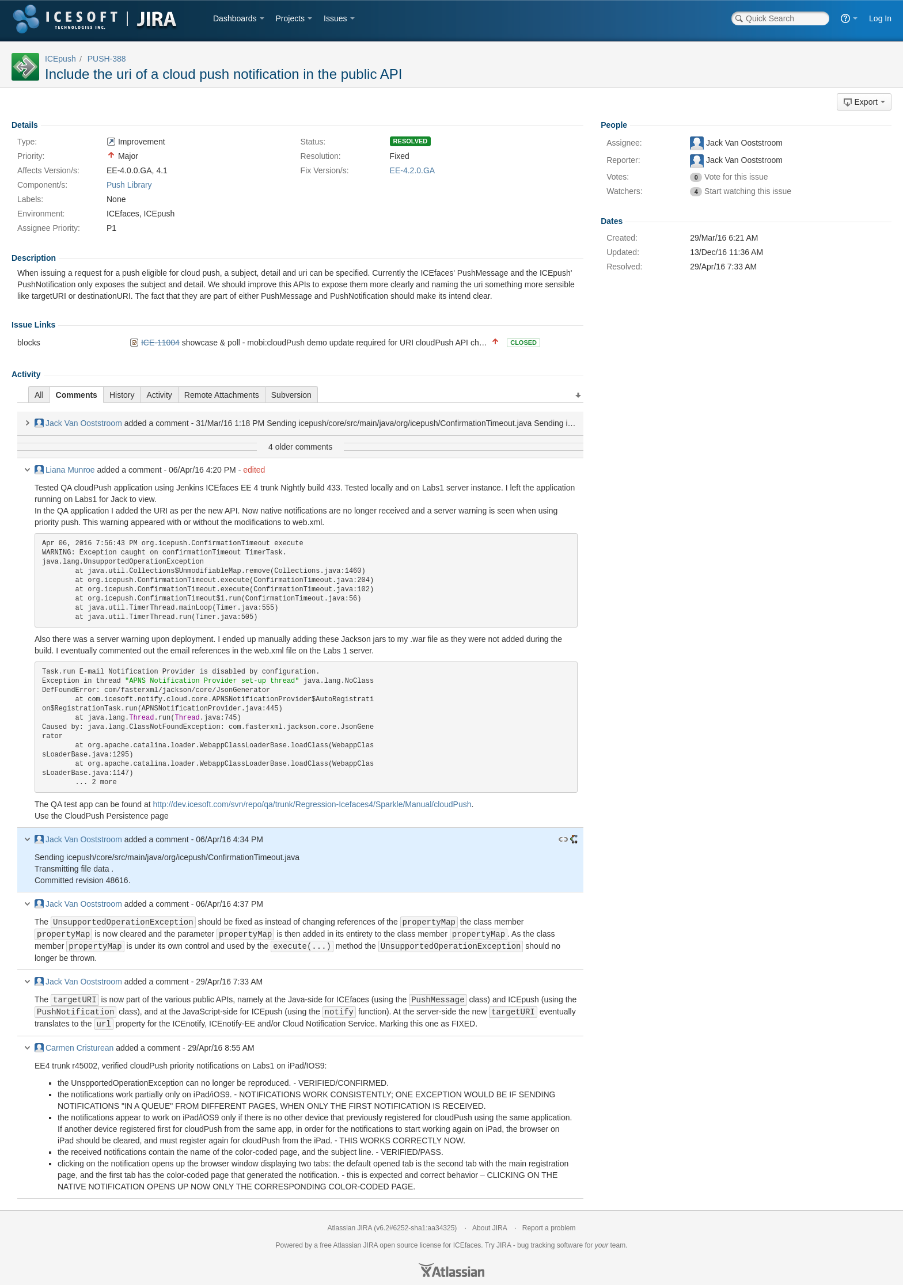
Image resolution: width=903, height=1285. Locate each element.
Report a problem (549, 1225)
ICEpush (60, 58)
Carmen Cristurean (74, 1044)
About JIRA (489, 1225)
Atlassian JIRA (350, 1225)
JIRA (370, 1242)
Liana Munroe (65, 469)
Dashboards (235, 18)
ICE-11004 (160, 342)
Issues (335, 18)
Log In (880, 18)
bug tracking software (550, 1242)
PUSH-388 (107, 58)
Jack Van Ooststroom (78, 423)
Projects (290, 18)
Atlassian (451, 1266)
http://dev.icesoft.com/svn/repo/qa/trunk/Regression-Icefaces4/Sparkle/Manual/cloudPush (312, 804)
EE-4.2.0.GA (412, 170)
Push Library (129, 184)
